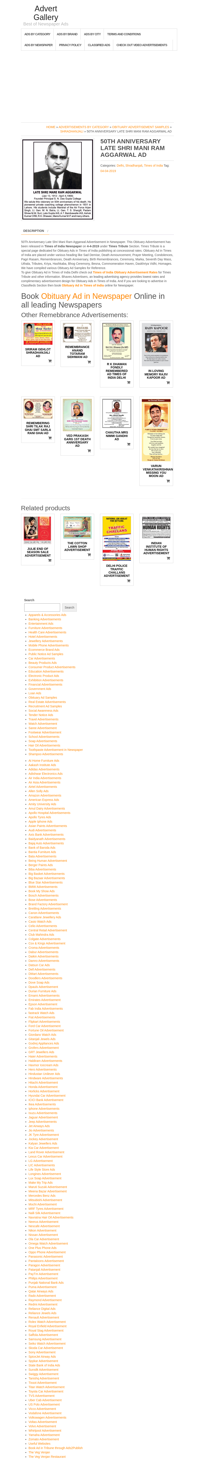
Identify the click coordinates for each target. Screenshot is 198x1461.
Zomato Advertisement (44, 1439)
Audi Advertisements (42, 830)
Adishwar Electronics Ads (46, 773)
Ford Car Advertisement (45, 1026)
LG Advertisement (41, 1161)
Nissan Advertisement (43, 1235)
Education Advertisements (46, 671)
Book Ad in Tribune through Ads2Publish (56, 1448)
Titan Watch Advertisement (47, 1387)
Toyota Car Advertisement (46, 1391)
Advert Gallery (45, 13)
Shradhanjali (71, 131)
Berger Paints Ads (41, 865)
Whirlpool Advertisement (45, 1430)
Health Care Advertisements (47, 632)
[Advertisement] (99, 85)
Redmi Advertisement (43, 1304)
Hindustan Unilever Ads (44, 1074)
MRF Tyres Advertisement (46, 1208)
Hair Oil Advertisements (44, 745)
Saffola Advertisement (43, 1335)
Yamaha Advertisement (44, 1435)
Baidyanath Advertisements (47, 839)
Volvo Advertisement (42, 1426)
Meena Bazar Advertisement (48, 1191)
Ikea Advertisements (42, 1104)
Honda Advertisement (43, 1087)
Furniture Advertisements (45, 628)
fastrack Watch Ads (41, 1013)
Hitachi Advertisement (43, 1082)
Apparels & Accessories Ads (47, 615)
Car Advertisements (42, 658)
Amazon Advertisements (45, 795)
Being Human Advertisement (48, 860)
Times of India (153, 165)
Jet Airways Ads (39, 1126)
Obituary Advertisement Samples (140, 127)
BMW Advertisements (43, 887)
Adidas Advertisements (44, 769)
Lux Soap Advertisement (45, 1178)
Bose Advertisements (43, 900)
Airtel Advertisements (43, 786)
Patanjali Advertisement (44, 1269)
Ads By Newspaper (39, 45)
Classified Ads (99, 45)
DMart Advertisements (44, 974)
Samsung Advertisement (45, 1339)
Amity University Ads (42, 804)
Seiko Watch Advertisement (47, 1343)
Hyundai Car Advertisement (47, 1095)
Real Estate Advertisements (47, 702)
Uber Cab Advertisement (45, 1400)
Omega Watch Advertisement (48, 1243)
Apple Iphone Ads (40, 821)
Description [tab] (33, 231)
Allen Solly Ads (39, 791)
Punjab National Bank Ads (46, 1282)
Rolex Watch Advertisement (47, 1322)
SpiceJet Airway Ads (42, 1356)
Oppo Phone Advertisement (47, 1252)
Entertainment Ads (41, 623)
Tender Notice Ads (41, 715)
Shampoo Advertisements (46, 754)
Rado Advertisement (42, 1295)
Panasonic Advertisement (46, 1256)
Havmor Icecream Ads (44, 1065)
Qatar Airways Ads (41, 1291)
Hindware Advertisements (46, 1078)
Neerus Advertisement (44, 1221)
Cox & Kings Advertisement (47, 943)
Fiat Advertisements (42, 1017)
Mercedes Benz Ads (42, 1195)
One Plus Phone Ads (43, 1248)
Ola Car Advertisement (44, 1239)
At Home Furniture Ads (44, 760)
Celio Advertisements (43, 926)
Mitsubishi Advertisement (45, 1200)
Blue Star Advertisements (46, 882)
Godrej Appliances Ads (44, 1043)
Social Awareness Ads (44, 710)
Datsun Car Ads (39, 965)
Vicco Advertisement (42, 1409)
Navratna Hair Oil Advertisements (51, 1217)
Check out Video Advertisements (141, 45)
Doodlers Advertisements (45, 978)
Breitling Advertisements (45, 908)
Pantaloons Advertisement (46, 1261)
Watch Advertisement (43, 723)
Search (29, 600)
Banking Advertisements (45, 619)
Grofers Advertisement (44, 1047)
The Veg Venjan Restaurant (47, 1456)
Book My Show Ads (42, 891)
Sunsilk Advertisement (44, 1369)
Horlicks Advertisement (44, 1091)
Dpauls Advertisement (43, 987)
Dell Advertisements (42, 969)
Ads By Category (37, 34)
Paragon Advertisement (44, 1265)
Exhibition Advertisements (46, 680)
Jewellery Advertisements (46, 641)
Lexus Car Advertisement (45, 1156)
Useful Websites (40, 1443)
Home (50, 127)
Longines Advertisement (45, 1174)
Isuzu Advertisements (43, 1113)
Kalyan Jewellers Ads (43, 1143)
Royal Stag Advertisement (46, 1330)
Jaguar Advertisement (43, 1117)
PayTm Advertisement (43, 1274)
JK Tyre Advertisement (44, 1134)
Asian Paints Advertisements (48, 826)
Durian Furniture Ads (42, 991)
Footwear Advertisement (45, 732)
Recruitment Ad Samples (45, 706)
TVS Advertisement (42, 1395)
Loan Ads (35, 693)
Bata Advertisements (42, 856)
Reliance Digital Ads (42, 1308)
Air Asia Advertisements (45, 782)
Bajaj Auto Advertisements (46, 843)
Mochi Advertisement (43, 1204)
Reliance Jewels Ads (42, 1313)
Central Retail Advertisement (48, 930)
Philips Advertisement (43, 1278)
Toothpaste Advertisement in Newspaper (56, 749)
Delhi (120, 165)
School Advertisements (44, 736)
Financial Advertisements (45, 684)
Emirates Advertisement (45, 1000)
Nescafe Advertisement (44, 1226)
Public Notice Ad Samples (46, 654)
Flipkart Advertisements (44, 1021)
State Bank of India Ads (44, 1365)
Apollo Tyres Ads (40, 817)
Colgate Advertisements (45, 939)
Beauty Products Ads (43, 662)
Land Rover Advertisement (46, 1152)
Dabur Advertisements (44, 952)
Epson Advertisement (43, 1004)
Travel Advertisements (44, 719)
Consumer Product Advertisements (52, 667)
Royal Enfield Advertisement (48, 1326)
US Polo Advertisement (44, 1404)
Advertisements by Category (84, 127)
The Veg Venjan (39, 1452)
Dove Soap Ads (39, 982)
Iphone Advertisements (44, 1108)
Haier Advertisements (43, 1056)
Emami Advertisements (44, 995)
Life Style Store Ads (42, 1169)
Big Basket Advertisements (47, 873)
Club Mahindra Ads (41, 934)
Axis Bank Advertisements (46, 834)
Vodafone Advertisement (45, 1413)
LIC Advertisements (42, 1165)
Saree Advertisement (43, 728)
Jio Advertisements (41, 1130)
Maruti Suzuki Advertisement (48, 1187)
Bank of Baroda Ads (42, 847)
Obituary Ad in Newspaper (86, 296)
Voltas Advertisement (43, 1422)
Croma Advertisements (44, 947)
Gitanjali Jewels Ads (42, 1039)
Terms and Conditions (124, 34)
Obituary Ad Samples (43, 697)
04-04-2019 (108, 171)
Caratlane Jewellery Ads (45, 917)
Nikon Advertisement (42, 1230)
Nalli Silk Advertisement (44, 1213)
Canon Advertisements (44, 913)
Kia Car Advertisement (44, 1148)
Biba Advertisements (42, 869)
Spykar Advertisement (43, 1361)
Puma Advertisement (43, 1287)
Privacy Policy (70, 45)
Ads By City (92, 34)
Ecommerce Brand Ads (44, 649)
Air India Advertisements (45, 778)
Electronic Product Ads (44, 676)
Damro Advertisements (44, 960)
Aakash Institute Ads (42, 765)
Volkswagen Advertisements (47, 1417)
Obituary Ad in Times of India (83, 285)
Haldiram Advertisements (45, 1061)
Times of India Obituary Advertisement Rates (125, 272)
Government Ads (40, 689)
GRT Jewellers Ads (41, 1052)
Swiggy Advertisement (44, 1374)
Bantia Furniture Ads (42, 852)
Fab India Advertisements (46, 1008)
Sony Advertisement (42, 1352)
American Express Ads (44, 800)
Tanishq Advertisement (44, 1378)
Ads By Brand (67, 34)
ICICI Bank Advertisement (46, 1100)
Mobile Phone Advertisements (49, 645)
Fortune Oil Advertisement (46, 1030)
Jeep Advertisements (43, 1121)
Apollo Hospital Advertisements (49, 813)
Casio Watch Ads (40, 921)
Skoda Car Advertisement (46, 1348)
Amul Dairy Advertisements (47, 808)
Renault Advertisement (44, 1317)
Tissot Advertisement (43, 1382)
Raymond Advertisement (45, 1300)
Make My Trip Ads (41, 1182)
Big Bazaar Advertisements (47, 878)
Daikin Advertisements (44, 956)
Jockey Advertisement (43, 1139)
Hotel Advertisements (43, 636)
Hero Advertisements (43, 1069)
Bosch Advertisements (44, 895)
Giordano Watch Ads (42, 1034)
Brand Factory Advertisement (48, 904)
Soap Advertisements (43, 741)
